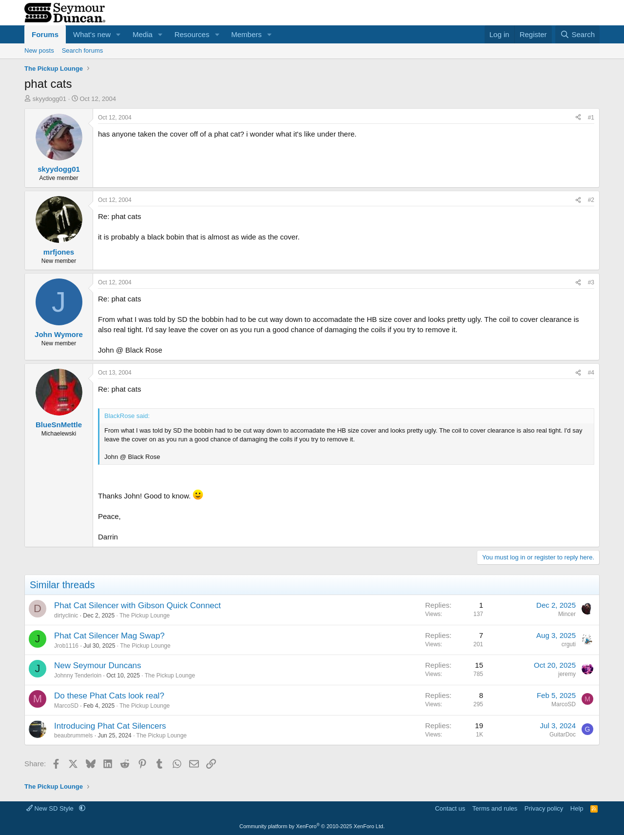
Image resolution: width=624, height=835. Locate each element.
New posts (39, 50)
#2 (591, 200)
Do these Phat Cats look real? (109, 695)
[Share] (578, 117)
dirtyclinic (66, 615)
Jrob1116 (66, 645)
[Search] (577, 34)
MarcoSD (66, 705)
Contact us (450, 808)
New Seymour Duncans (97, 665)
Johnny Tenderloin (77, 675)
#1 (591, 117)
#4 (591, 372)
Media (143, 34)
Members (246, 34)
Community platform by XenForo (312, 826)
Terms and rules (494, 808)
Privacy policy (544, 808)
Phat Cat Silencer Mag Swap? (109, 635)
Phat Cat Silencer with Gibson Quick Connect (137, 605)
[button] (118, 34)
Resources (192, 34)
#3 (591, 282)
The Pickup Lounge (144, 615)
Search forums (82, 50)
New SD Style (50, 808)
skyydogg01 (49, 98)
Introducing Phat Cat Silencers (110, 726)
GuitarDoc (562, 734)
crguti (569, 644)
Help (577, 808)
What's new (92, 34)
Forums (45, 34)
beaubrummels (73, 735)
